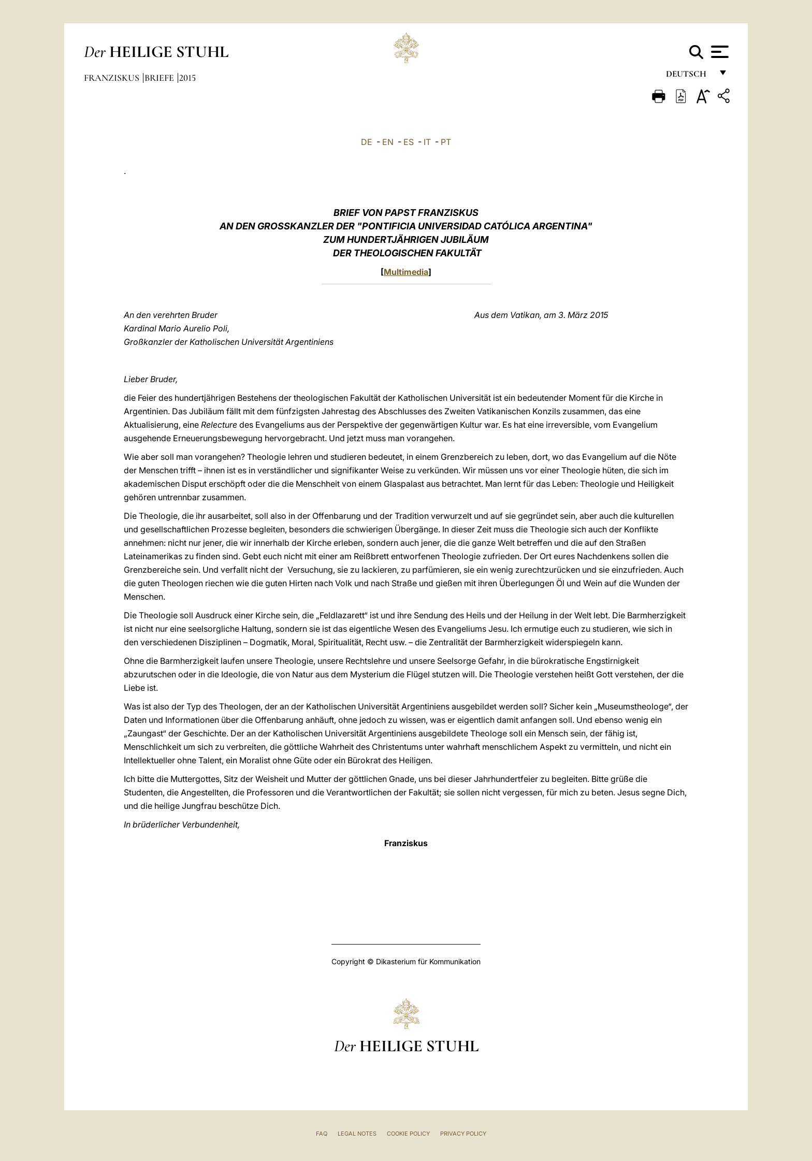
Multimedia (406, 272)
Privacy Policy (463, 1133)
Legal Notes (357, 1133)
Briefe (160, 77)
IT (427, 142)
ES (408, 142)
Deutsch (689, 76)
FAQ (321, 1133)
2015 (187, 77)
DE (366, 142)
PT (446, 142)
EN (388, 142)
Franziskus (112, 77)
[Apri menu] (718, 52)
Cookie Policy (408, 1133)
